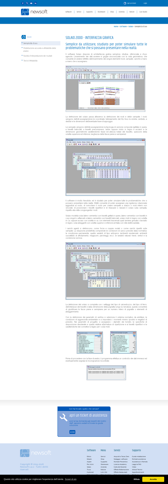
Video (134, 467)
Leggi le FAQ (136, 464)
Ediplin (89, 459)
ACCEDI (72, 432)
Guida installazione (139, 456)
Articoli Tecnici (137, 469)
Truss (89, 469)
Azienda (104, 467)
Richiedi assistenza (139, 459)
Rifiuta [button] (137, 479)
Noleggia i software (120, 459)
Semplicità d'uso (141, 26)
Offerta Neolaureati (120, 472)
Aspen (89, 462)
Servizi (103, 456)
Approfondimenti (138, 472)
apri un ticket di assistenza (88, 415)
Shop (102, 459)
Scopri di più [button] (70, 479)
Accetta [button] (153, 479)
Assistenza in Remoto (140, 462)
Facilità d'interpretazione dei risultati (37, 56)
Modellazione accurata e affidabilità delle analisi (39, 49)
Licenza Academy (120, 464)
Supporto (104, 462)
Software (123, 26)
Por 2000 (90, 464)
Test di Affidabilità (30, 61)
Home (116, 26)
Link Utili (104, 472)
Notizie (103, 469)
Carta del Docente (120, 467)
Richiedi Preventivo (120, 462)
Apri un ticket (130, 3)
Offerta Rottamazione (121, 469)
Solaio (130, 26)
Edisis (89, 456)
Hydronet (90, 472)
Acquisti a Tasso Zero (121, 456)
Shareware (104, 464)
